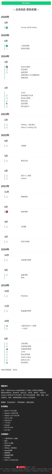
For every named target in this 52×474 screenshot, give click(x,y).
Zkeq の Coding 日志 (29, 127)
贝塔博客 (24, 343)
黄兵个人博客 (26, 176)
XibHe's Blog (26, 357)
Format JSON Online (29, 27)
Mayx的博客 (25, 354)
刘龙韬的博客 (26, 346)
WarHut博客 (25, 67)
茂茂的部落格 (26, 349)
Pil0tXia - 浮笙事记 (28, 125)
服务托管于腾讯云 (42, 469)
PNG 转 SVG (8, 427)
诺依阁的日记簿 (27, 95)
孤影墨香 (24, 72)
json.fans (7, 430)
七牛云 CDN (8, 418)
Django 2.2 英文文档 (11, 413)
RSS (1, 469)
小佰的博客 (25, 46)
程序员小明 (25, 360)
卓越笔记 (26, 3)
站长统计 (28, 471)
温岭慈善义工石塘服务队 (30, 75)
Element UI (8, 420)
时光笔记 (24, 296)
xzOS (23, 352)
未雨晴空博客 (26, 260)
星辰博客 (24, 103)
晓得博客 (24, 212)
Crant (23, 93)
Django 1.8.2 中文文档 (11, 415)
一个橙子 (24, 328)
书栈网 (23, 146)
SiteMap (6, 469)
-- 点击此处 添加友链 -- (26, 9)
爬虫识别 (24, 161)
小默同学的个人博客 (28, 326)
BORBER (24, 363)
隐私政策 (26, 469)
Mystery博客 (25, 98)
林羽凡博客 (25, 241)
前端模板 (40, 390)
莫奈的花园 (25, 48)
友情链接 (4, 434)
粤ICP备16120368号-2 (18, 471)
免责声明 (33, 469)
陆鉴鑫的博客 (26, 311)
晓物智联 (24, 197)
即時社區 (24, 101)
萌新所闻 (24, 78)
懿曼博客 (24, 275)
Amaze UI (13, 390)
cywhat (23, 178)
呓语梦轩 (24, 69)
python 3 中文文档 (10, 411)
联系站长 (35, 471)
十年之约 (7, 423)
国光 (22, 277)
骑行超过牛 (25, 106)
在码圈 (23, 227)
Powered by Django (16, 469)
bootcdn (7, 425)
